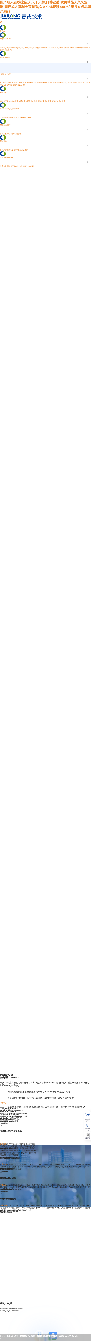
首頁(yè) (3, 31)
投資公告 (3, 166)
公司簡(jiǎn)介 (5, 48)
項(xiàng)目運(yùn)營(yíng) (21, 117)
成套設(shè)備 (5, 74)
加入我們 (60, 48)
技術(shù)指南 (22, 150)
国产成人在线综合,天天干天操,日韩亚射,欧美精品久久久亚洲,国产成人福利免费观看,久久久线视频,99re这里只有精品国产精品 (45, 6)
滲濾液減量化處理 (58, 101)
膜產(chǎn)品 (5, 57)
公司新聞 (3, 150)
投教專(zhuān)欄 (27, 166)
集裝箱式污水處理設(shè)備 (37, 82)
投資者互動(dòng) (14, 166)
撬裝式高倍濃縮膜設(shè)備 (58, 82)
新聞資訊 (3, 141)
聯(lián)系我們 (69, 48)
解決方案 (3, 92)
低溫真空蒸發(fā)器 (19, 82)
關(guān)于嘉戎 (6, 39)
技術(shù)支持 (5, 125)
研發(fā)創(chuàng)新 (32, 48)
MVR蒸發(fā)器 (5, 82)
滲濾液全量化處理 (44, 101)
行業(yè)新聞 (12, 150)
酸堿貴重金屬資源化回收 (28, 101)
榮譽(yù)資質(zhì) (17, 48)
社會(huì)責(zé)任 (81, 48)
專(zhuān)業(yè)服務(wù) (9, 109)
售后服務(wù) (5, 134)
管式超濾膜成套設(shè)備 (78, 82)
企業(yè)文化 (46, 48)
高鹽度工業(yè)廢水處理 (9, 101)
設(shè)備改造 (16, 134)
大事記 (53, 48)
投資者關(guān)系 (6, 157)
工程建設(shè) (5, 117)
